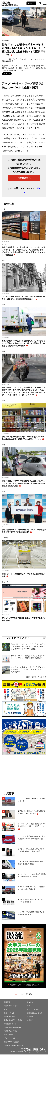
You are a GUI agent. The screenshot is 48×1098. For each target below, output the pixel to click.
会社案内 (30, 1020)
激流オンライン (8, 66)
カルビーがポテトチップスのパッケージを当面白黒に (31, 900)
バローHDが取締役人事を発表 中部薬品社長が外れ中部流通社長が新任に (31, 838)
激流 (5, 1009)
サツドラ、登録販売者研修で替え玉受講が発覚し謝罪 (31, 913)
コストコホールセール (37, 59)
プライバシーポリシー (11, 1038)
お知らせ (30, 1002)
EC (10, 59)
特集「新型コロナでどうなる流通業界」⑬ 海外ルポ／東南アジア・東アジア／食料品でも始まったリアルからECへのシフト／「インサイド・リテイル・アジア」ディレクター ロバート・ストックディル (24, 391)
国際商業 (7, 1002)
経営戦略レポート (10, 1024)
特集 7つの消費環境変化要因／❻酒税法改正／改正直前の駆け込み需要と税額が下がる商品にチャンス (23, 438)
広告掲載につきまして (34, 1013)
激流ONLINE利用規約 (11, 1042)
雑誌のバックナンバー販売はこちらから (25, 985)
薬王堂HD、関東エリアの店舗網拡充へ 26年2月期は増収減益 (31, 812)
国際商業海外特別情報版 (12, 1027)
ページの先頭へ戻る (25, 994)
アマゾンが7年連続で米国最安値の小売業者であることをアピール (24, 619)
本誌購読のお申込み (11, 1031)
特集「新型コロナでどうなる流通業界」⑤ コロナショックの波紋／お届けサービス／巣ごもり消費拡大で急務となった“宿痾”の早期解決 (23, 343)
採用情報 (30, 1016)
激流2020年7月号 (7, 61)
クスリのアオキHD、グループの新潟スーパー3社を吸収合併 (31, 888)
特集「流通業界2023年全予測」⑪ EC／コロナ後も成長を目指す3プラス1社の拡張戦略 (24, 531)
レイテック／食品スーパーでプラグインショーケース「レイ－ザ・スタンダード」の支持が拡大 (28, 669)
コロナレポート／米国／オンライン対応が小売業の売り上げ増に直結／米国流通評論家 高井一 (23, 298)
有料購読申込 (24, 178)
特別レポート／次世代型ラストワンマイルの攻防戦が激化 (23, 575)
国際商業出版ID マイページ (13, 1045)
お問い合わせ (8, 1034)
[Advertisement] (24, 773)
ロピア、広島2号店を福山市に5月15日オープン (31, 800)
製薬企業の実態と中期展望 (13, 1020)
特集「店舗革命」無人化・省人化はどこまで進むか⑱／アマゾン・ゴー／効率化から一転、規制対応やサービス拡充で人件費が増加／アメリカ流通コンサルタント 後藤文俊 (23, 251)
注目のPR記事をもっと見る (35, 677)
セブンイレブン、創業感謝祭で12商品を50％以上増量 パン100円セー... (31, 825)
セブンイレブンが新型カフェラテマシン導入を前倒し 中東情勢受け (31, 850)
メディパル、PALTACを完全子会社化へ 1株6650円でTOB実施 (32, 875)
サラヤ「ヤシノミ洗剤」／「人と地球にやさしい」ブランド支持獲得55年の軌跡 (28, 657)
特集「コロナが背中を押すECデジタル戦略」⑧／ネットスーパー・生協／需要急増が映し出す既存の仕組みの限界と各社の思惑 (24, 483)
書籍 (28, 1006)
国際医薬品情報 (9, 1016)
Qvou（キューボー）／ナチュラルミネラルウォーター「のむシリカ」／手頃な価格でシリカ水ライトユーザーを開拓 (28, 646)
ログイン (31, 3)
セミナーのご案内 (33, 1009)
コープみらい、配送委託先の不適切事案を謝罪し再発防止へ (31, 863)
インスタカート (24, 59)
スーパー (5, 59)
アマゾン (15, 59)
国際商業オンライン (11, 1006)
